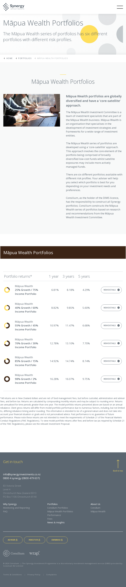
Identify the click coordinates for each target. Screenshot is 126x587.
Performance (54, 515)
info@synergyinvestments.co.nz (22, 474)
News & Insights (56, 522)
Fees (49, 518)
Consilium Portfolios (57, 507)
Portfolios (24, 58)
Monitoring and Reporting (16, 507)
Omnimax (57, 540)
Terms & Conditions (12, 574)
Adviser (13, 540)
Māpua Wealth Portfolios (60, 511)
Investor (34, 540)
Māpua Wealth (98, 511)
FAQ (5, 511)
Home (9, 58)
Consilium (95, 507)
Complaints (51, 574)
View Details (110, 290)
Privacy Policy (34, 574)
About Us (95, 504)
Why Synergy (10, 504)
